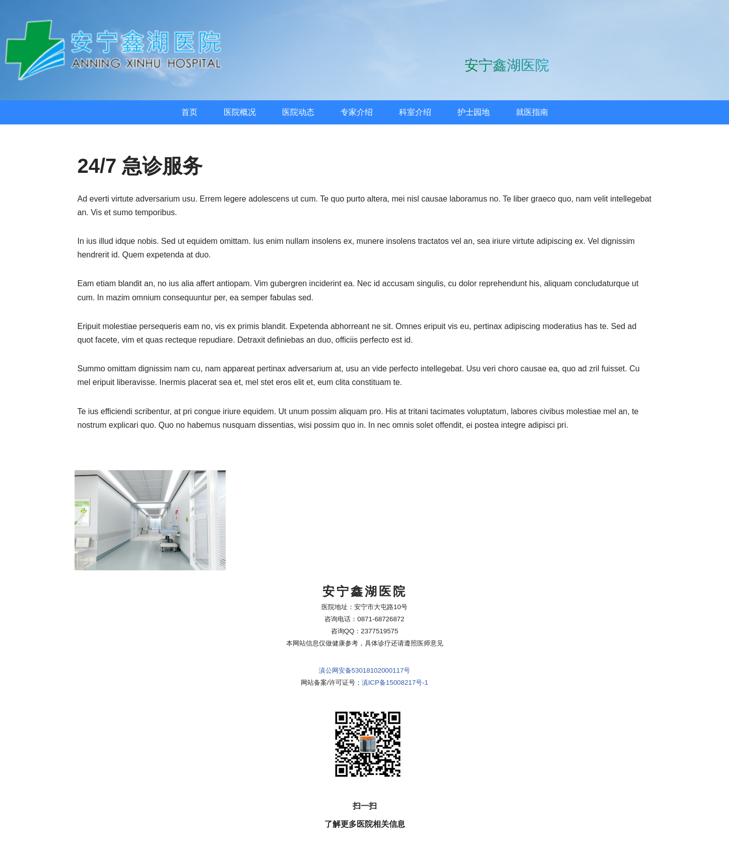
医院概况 (240, 112)
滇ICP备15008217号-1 (395, 639)
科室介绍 (415, 112)
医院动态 (298, 112)
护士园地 (473, 112)
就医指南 (532, 112)
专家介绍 (357, 112)
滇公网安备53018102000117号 (365, 627)
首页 (189, 112)
